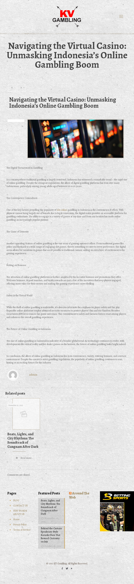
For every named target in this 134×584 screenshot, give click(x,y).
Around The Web (79, 495)
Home (16, 519)
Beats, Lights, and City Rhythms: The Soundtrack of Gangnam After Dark (22, 440)
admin (33, 375)
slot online (62, 210)
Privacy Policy (20, 524)
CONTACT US (20, 505)
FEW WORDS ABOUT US (20, 512)
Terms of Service (22, 529)
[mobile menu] (121, 16)
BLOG (16, 500)
